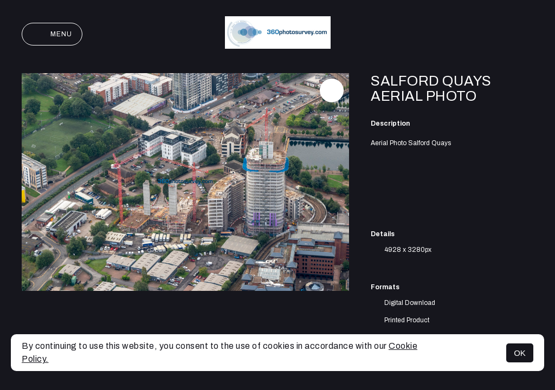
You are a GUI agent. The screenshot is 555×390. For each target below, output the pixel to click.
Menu (52, 34)
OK (520, 353)
